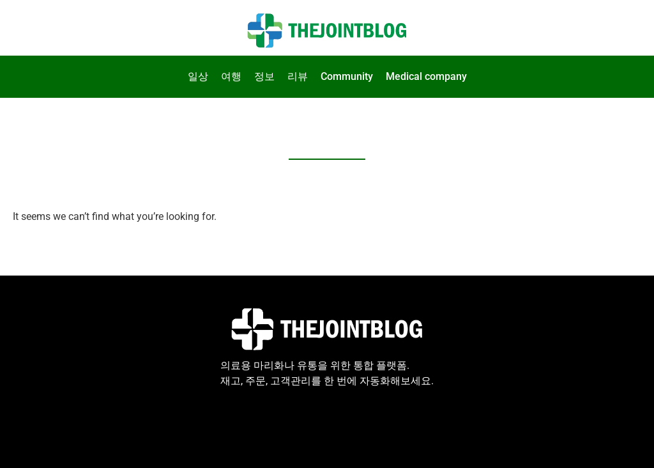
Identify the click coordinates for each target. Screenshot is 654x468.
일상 (198, 76)
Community (347, 76)
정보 (264, 76)
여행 (231, 76)
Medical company (426, 76)
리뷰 (297, 76)
